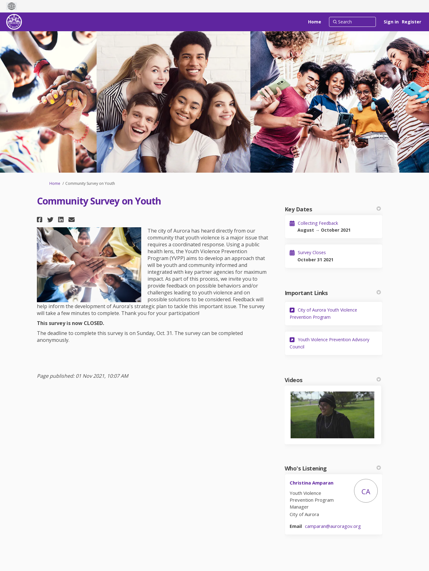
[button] (40, 219)
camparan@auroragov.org (333, 526)
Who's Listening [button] (333, 468)
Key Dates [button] (333, 209)
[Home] (315, 21)
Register (411, 22)
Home (54, 183)
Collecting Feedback (318, 223)
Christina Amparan (311, 483)
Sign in (391, 22)
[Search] (352, 22)
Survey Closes (312, 252)
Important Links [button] (333, 293)
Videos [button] (333, 380)
